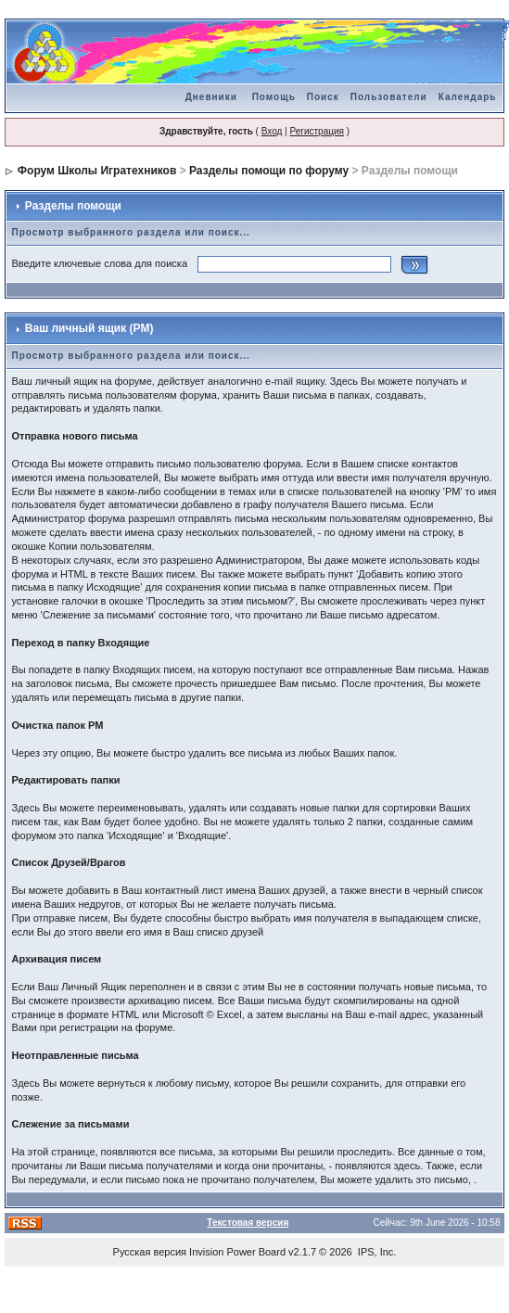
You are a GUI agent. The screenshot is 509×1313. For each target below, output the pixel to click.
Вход (272, 131)
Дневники (211, 97)
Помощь (274, 97)
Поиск (323, 97)
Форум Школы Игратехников (97, 170)
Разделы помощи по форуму (269, 170)
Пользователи (388, 97)
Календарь (468, 97)
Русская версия (149, 1251)
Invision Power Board (237, 1251)
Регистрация (316, 131)
